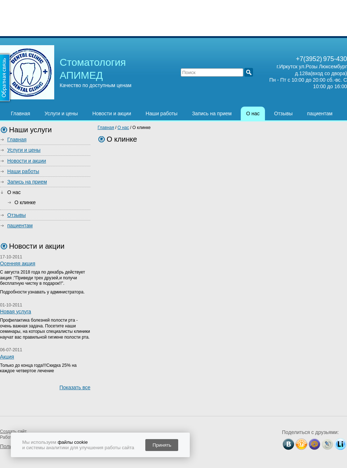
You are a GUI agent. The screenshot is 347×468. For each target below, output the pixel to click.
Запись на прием (212, 113)
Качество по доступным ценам (96, 85)
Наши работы (161, 113)
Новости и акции (111, 113)
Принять (162, 445)
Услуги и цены (61, 113)
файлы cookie (72, 442)
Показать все (75, 387)
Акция (7, 357)
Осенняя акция (17, 263)
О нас (253, 113)
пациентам (320, 113)
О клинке (25, 202)
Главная (20, 113)
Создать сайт (13, 431)
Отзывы (283, 113)
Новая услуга (15, 311)
